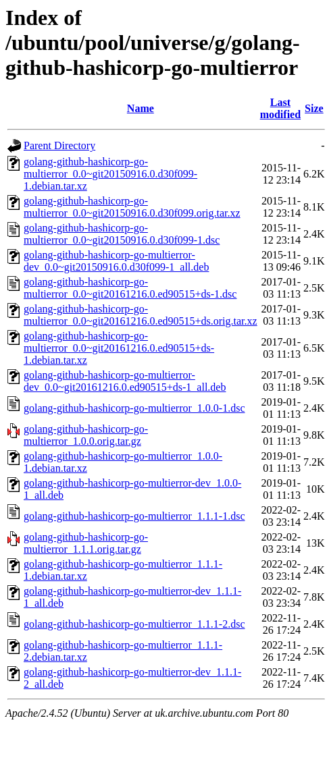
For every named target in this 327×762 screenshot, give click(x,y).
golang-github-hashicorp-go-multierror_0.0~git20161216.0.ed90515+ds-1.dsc (130, 288)
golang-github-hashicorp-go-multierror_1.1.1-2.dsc (134, 624)
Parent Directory (59, 145)
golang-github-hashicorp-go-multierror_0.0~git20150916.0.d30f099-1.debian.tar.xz (110, 174)
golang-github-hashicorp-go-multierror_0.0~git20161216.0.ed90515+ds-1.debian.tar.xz (119, 348)
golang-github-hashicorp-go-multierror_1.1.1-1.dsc (134, 516)
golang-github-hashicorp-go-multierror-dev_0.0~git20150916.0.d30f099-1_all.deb (116, 261)
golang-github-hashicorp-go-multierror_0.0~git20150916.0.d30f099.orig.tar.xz (132, 207)
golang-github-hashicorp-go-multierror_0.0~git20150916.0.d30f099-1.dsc (122, 234)
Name (140, 108)
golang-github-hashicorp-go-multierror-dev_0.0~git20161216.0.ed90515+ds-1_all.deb (125, 381)
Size (314, 108)
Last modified (280, 108)
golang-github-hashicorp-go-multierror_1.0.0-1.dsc (134, 408)
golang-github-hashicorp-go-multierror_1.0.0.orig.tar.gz (86, 435)
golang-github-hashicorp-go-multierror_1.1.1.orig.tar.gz (86, 543)
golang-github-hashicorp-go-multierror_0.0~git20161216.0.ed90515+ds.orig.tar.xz (140, 315)
